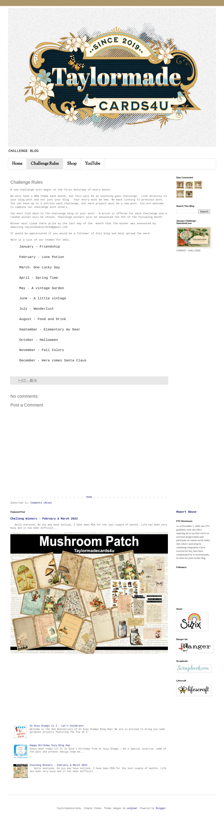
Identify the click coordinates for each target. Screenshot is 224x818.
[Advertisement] (89, 689)
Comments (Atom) (41, 503)
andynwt (132, 808)
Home (17, 164)
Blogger (161, 808)
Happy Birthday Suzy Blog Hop (50, 745)
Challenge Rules (45, 164)
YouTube (92, 164)
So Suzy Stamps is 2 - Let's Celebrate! (57, 726)
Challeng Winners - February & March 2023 (44, 518)
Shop (71, 164)
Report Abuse (186, 512)
